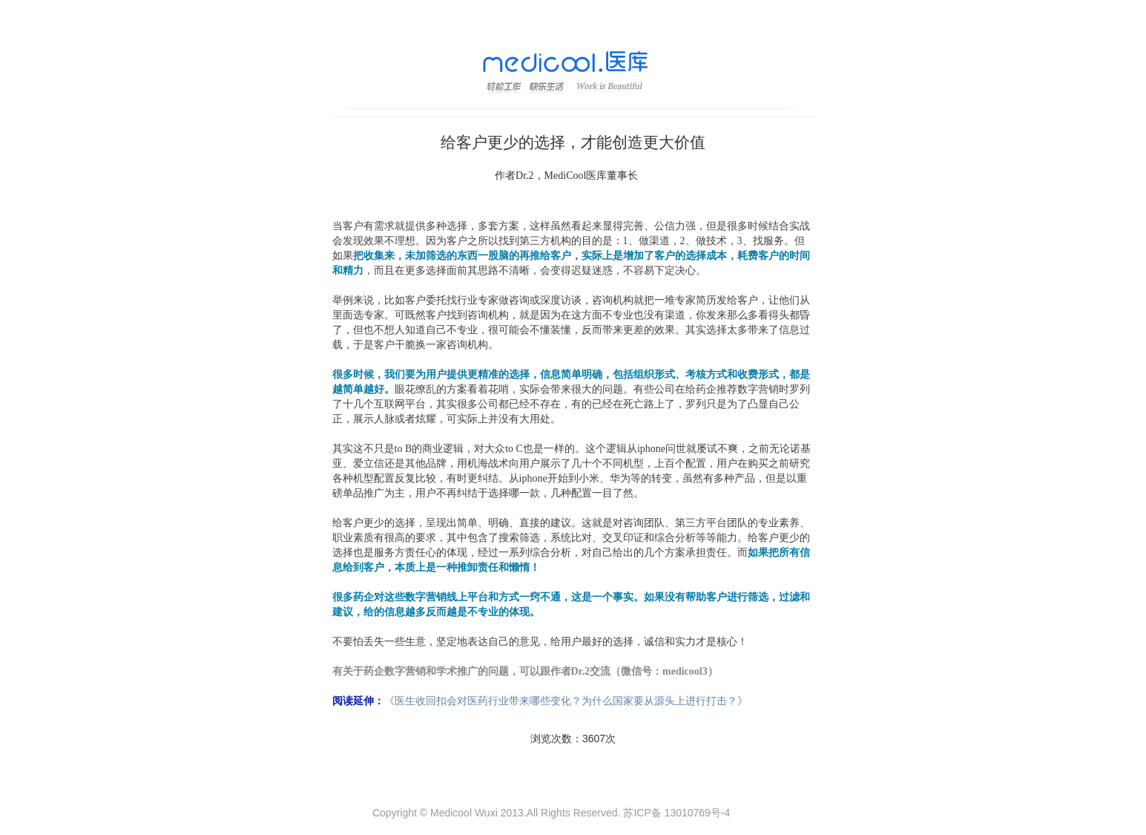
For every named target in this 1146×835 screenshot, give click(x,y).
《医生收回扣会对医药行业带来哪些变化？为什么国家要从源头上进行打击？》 (566, 701)
